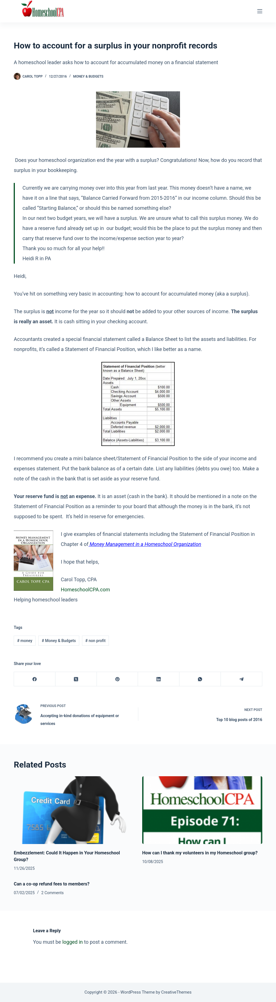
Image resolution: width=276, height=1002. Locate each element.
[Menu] (259, 11)
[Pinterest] (117, 679)
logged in (72, 942)
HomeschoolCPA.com (85, 589)
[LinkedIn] (158, 679)
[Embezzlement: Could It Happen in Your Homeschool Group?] (74, 810)
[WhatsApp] (200, 679)
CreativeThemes (176, 992)
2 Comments (52, 893)
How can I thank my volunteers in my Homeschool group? (200, 852)
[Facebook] (34, 679)
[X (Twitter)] (76, 679)
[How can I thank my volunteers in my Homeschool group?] (202, 810)
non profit (95, 640)
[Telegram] (241, 679)
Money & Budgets (88, 76)
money (24, 640)
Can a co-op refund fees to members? (51, 884)
